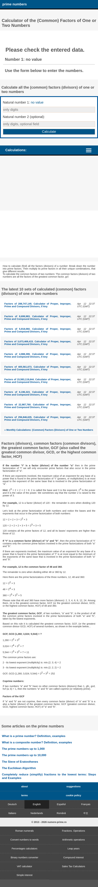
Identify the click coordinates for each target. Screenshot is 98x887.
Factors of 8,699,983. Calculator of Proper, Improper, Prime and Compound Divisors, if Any (37, 317)
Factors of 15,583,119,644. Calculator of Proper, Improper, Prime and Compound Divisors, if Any (37, 380)
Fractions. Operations (73, 830)
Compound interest (73, 857)
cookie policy (73, 795)
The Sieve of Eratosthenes (20, 761)
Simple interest (24, 875)
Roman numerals (24, 830)
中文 (85, 813)
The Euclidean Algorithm (19, 768)
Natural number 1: (23, 102)
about (24, 786)
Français (85, 804)
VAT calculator (24, 866)
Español (61, 804)
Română (61, 813)
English (37, 804)
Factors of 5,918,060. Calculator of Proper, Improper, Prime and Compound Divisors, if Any (37, 330)
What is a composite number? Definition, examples (37, 742)
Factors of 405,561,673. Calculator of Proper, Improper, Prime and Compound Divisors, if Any (37, 368)
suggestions (73, 786)
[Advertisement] (49, 183)
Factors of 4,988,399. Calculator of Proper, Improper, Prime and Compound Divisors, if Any (37, 355)
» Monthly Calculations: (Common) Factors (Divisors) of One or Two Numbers (48, 430)
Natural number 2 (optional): (24, 117)
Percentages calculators (24, 848)
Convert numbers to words (24, 839)
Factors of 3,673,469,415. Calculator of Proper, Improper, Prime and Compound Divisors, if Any (37, 343)
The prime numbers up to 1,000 (23, 748)
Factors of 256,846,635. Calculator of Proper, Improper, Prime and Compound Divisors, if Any (37, 418)
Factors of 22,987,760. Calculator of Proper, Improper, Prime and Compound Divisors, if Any (37, 406)
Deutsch (12, 804)
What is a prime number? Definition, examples (33, 736)
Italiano (12, 813)
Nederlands (37, 813)
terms (24, 795)
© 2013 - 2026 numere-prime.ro (49, 822)
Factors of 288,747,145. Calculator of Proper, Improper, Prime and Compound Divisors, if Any (37, 305)
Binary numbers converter (24, 857)
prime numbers (14, 4)
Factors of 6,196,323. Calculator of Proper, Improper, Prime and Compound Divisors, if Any (37, 393)
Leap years (73, 848)
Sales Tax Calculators (73, 866)
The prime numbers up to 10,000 (24, 755)
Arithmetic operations (73, 839)
